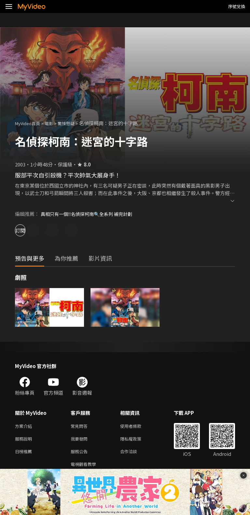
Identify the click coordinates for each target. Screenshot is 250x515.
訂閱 (28, 230)
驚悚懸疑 (73, 123)
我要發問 (80, 440)
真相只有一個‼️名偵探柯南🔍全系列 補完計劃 (90, 213)
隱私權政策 (136, 440)
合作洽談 (134, 453)
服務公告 (80, 453)
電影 (54, 123)
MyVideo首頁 (30, 123)
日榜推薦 (25, 453)
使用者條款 (136, 426)
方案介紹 (25, 426)
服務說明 (25, 440)
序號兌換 (236, 6)
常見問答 (80, 426)
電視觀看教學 (85, 467)
